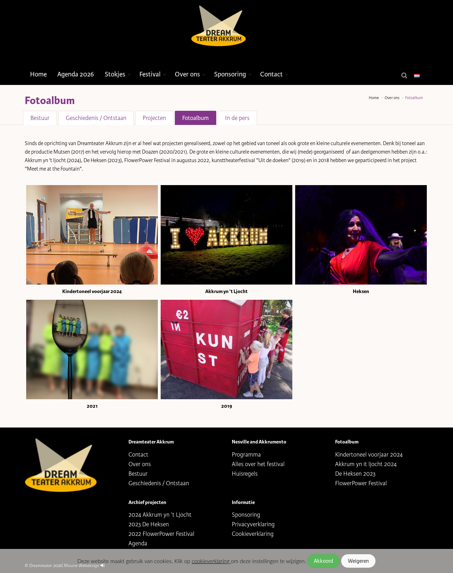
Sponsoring (230, 74)
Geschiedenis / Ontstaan (96, 118)
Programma (246, 454)
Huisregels (245, 473)
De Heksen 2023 (355, 473)
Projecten (154, 118)
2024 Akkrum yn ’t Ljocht (159, 514)
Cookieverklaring (253, 534)
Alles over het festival (258, 464)
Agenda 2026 (75, 74)
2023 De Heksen (148, 524)
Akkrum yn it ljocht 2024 (366, 464)
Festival (150, 74)
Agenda (137, 543)
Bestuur (40, 118)
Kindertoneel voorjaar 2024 (369, 454)
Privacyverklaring (253, 524)
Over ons (187, 74)
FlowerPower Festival (361, 483)
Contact (271, 74)
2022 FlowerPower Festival (161, 534)
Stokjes (115, 74)
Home (38, 74)
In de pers (237, 118)
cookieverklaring (211, 561)
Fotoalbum (195, 118)
